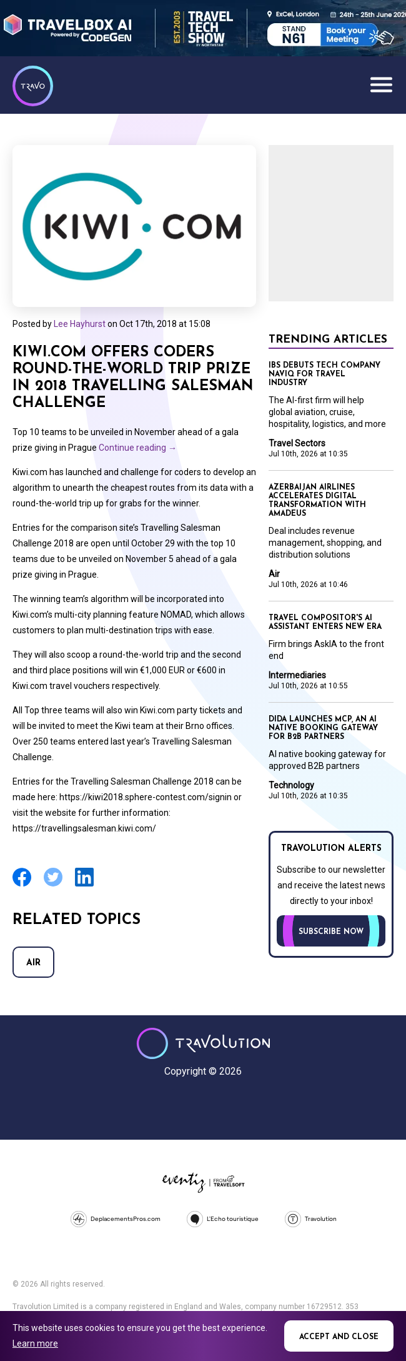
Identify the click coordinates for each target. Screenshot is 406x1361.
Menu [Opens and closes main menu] (381, 84)
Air (33, 963)
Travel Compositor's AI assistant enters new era (325, 623)
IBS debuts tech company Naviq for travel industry (324, 374)
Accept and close (339, 1337)
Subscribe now (331, 932)
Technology (291, 785)
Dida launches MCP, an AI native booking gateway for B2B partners (323, 728)
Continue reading (138, 448)
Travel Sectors (297, 443)
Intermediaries (297, 675)
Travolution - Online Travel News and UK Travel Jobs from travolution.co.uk (203, 1043)
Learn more (35, 1343)
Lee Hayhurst (80, 324)
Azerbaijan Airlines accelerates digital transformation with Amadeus (317, 501)
